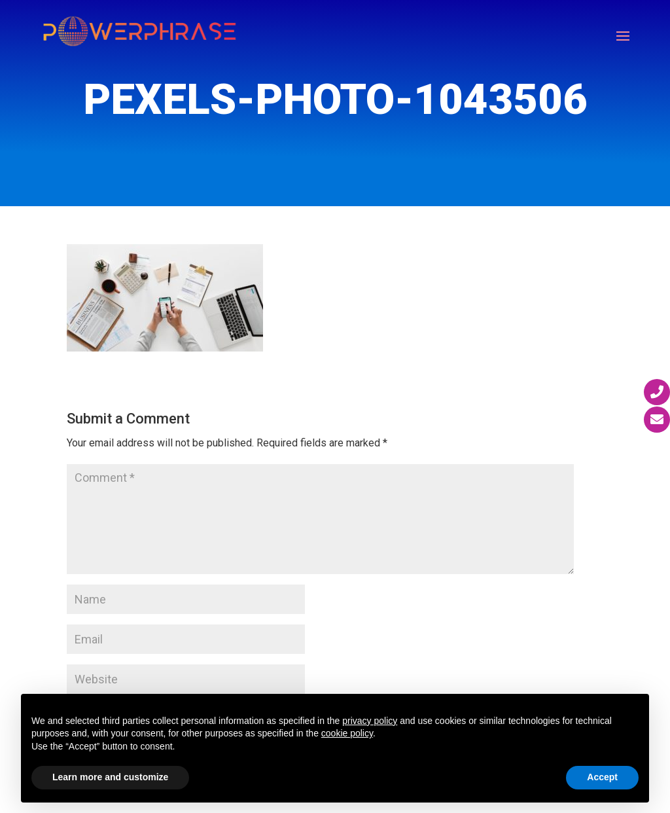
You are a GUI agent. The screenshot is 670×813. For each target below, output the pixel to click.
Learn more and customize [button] (110, 777)
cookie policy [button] (347, 733)
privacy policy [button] (369, 720)
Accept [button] (602, 777)
